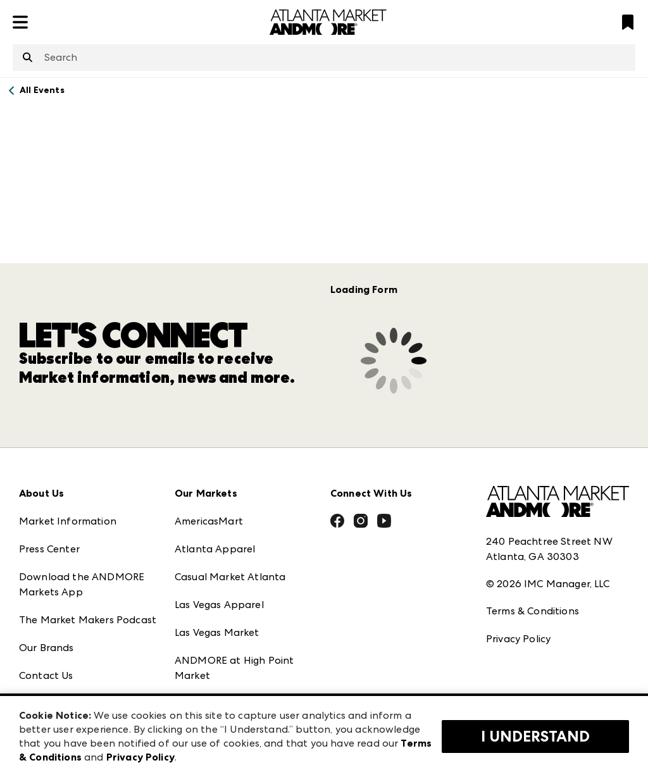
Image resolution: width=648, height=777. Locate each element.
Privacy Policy (518, 639)
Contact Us (46, 675)
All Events (42, 90)
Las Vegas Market (217, 632)
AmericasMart (209, 521)
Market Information (67, 521)
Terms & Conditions (532, 611)
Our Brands (46, 648)
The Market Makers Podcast (87, 620)
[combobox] (324, 57)
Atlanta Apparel (215, 549)
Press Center (49, 549)
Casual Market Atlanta (230, 577)
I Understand (535, 736)
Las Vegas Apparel (219, 605)
